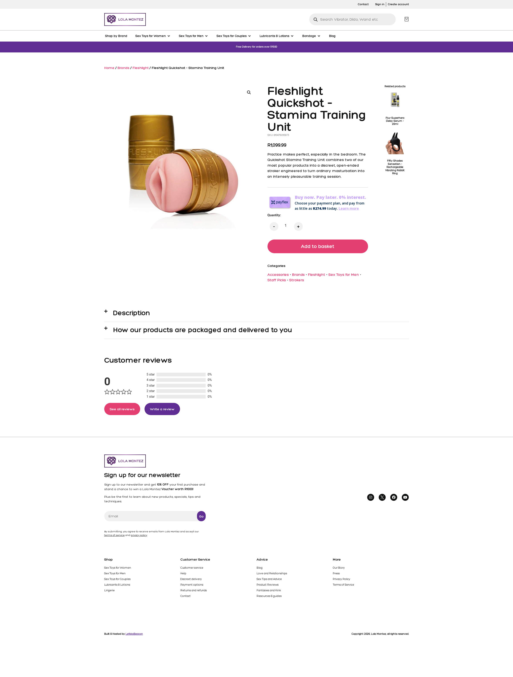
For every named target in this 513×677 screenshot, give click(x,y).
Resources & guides (269, 597)
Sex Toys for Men (343, 275)
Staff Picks (276, 280)
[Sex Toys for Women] (153, 35)
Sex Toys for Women (117, 569)
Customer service (191, 569)
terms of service (114, 536)
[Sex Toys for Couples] (234, 35)
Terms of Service (343, 586)
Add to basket (317, 246)
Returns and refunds (193, 591)
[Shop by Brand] (116, 35)
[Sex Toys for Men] (193, 35)
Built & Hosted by (123, 635)
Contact (185, 597)
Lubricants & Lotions (117, 586)
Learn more (349, 208)
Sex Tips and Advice (269, 580)
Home (109, 68)
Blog (259, 569)
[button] (249, 92)
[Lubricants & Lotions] (277, 35)
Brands (124, 68)
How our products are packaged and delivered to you (202, 330)
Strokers (296, 280)
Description (131, 313)
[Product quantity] (285, 225)
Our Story (338, 569)
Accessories (278, 275)
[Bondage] (311, 35)
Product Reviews (267, 586)
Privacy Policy (341, 580)
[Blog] (332, 35)
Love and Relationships (271, 574)
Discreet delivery (191, 580)
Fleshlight (141, 68)
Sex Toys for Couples (117, 580)
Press (336, 574)
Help (183, 574)
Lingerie (109, 591)
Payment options (191, 586)
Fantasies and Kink (269, 591)
